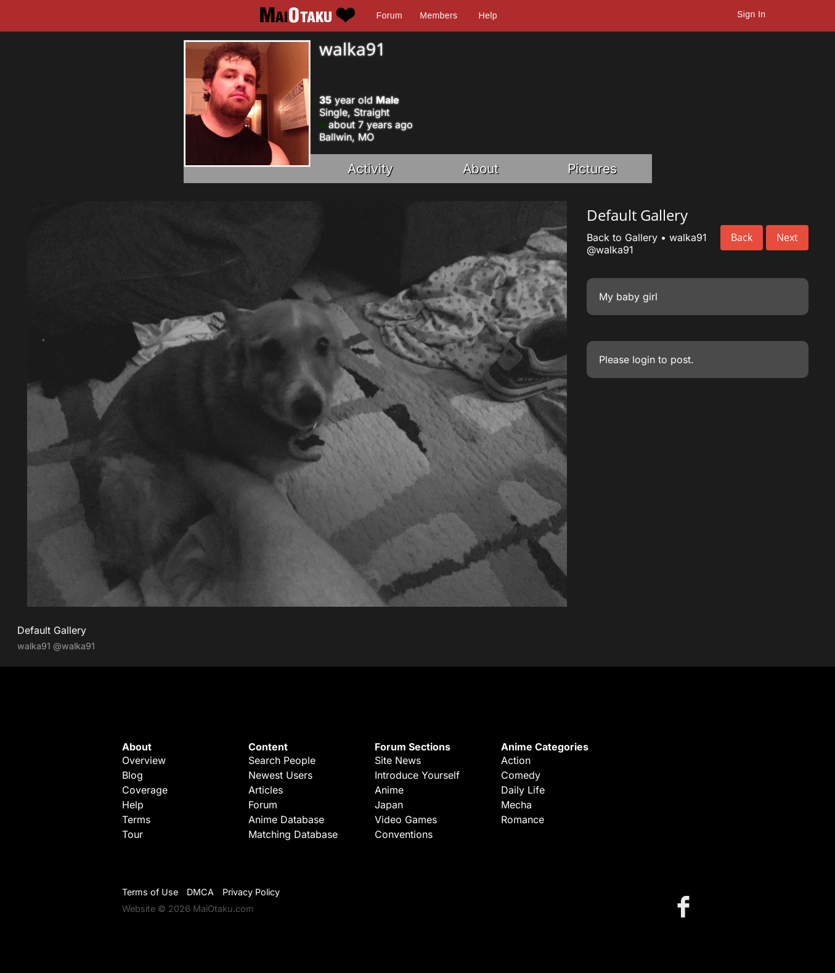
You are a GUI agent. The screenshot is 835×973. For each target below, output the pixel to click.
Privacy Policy (251, 892)
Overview (144, 760)
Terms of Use (150, 892)
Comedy (520, 775)
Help (488, 15)
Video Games (406, 819)
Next (787, 237)
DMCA (200, 892)
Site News (398, 760)
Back (741, 237)
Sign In (751, 14)
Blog (132, 775)
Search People (282, 760)
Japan (389, 805)
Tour (132, 834)
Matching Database (293, 834)
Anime (389, 790)
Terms (136, 819)
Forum (389, 15)
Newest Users (280, 775)
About (481, 168)
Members (438, 15)
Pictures (592, 168)
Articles (265, 790)
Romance (522, 819)
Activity (370, 168)
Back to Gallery (622, 237)
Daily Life (523, 790)
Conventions (404, 834)
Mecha (516, 805)
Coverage (145, 790)
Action (516, 760)
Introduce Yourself (417, 775)
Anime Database (286, 819)
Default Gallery (51, 630)
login (643, 359)
